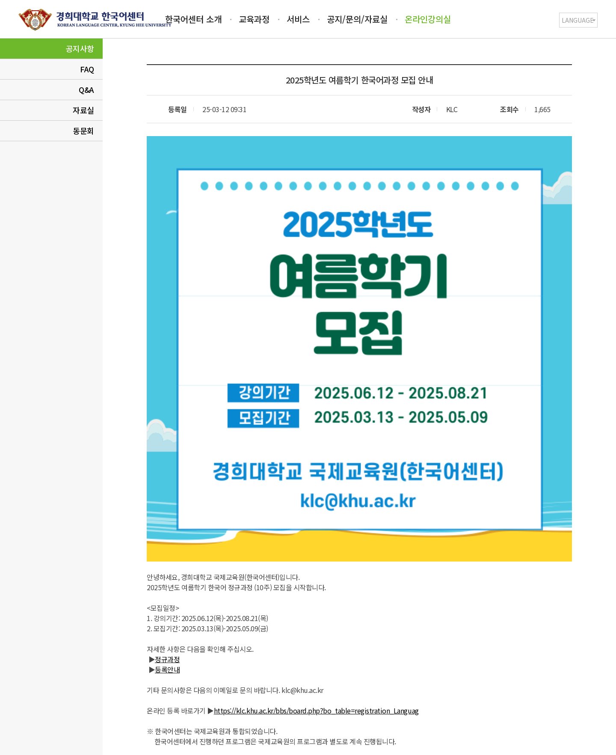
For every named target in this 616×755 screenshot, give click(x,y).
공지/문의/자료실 (357, 19)
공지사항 (80, 48)
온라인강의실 (428, 19)
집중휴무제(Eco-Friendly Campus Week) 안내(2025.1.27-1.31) (439, 603)
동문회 (83, 130)
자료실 (83, 110)
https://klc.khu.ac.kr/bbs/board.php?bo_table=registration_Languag (316, 542)
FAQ (87, 68)
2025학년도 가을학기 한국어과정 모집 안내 (271, 603)
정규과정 (167, 490)
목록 (359, 653)
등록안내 (167, 501)
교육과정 (254, 19)
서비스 (298, 19)
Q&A (86, 89)
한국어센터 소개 (193, 19)
